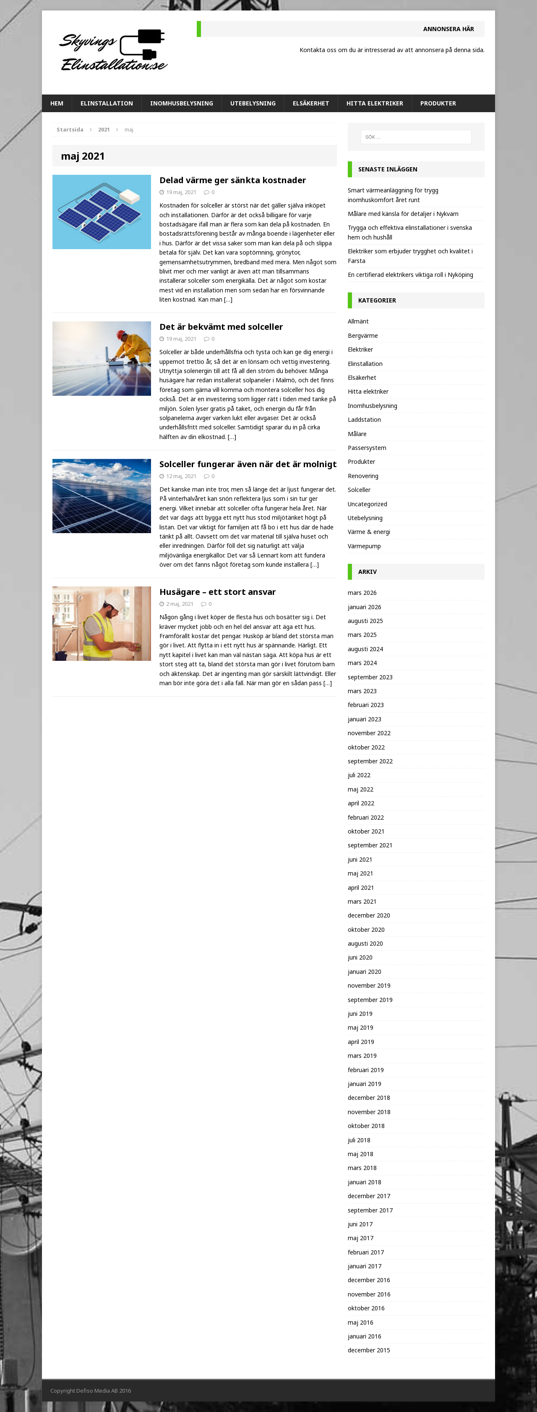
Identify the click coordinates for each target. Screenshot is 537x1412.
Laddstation (364, 419)
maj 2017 (360, 1238)
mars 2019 (362, 1056)
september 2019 (370, 1000)
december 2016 (369, 1280)
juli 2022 (359, 775)
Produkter (438, 103)
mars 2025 (362, 635)
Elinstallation (107, 103)
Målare (357, 434)
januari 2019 (364, 1084)
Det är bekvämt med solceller (221, 326)
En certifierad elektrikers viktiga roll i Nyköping (410, 275)
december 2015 (369, 1350)
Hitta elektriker (375, 103)
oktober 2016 (366, 1308)
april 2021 (361, 887)
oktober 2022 (366, 747)
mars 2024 (362, 663)
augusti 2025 (365, 621)
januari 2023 (364, 719)
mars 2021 (362, 901)
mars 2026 (362, 593)
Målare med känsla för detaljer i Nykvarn (403, 214)
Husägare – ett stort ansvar (217, 591)
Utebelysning (253, 103)
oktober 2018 (366, 1126)
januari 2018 (364, 1182)
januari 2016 (364, 1336)
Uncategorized (367, 504)
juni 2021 (360, 859)
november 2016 (369, 1294)
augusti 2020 (365, 943)
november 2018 (369, 1112)
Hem (56, 103)
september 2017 (370, 1210)
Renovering (363, 476)
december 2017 (369, 1196)
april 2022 (361, 803)
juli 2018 (359, 1140)
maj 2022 (360, 789)
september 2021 (370, 845)
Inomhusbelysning (181, 103)
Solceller (359, 490)
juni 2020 (360, 957)
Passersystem (367, 448)
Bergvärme (363, 335)
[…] (228, 299)
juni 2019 (360, 1014)
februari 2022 (366, 817)
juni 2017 (360, 1224)
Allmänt (358, 321)
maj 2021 (360, 873)
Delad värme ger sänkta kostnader (232, 180)
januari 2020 (364, 972)
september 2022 (370, 761)
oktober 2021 (366, 831)
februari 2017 (366, 1252)
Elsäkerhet (311, 103)
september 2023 (370, 677)
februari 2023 (366, 705)
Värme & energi (369, 532)
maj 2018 (360, 1154)
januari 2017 (364, 1266)
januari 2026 (364, 607)
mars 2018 (362, 1168)
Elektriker (360, 349)
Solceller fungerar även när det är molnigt (248, 464)
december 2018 (369, 1098)
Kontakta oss (318, 50)
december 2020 (369, 915)
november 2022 (369, 733)
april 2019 (361, 1042)
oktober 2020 (366, 929)
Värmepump (364, 546)
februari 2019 (366, 1070)
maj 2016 (360, 1322)
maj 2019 (360, 1027)
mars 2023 (362, 691)
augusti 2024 (365, 649)
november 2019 (369, 985)
